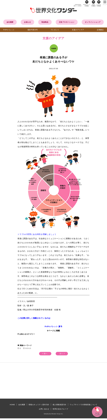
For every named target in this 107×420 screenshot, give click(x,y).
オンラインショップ (92, 22)
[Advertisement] (35, 380)
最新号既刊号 (33, 30)
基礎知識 (28, 348)
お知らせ (27, 22)
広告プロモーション (66, 22)
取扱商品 (44, 22)
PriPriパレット (9, 30)
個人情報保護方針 (59, 405)
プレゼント (55, 30)
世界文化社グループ (60, 409)
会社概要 (10, 22)
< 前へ (44, 353)
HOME (12, 405)
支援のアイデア (78, 30)
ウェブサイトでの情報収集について (83, 405)
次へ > (62, 353)
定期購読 (100, 30)
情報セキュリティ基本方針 (39, 405)
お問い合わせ (44, 409)
